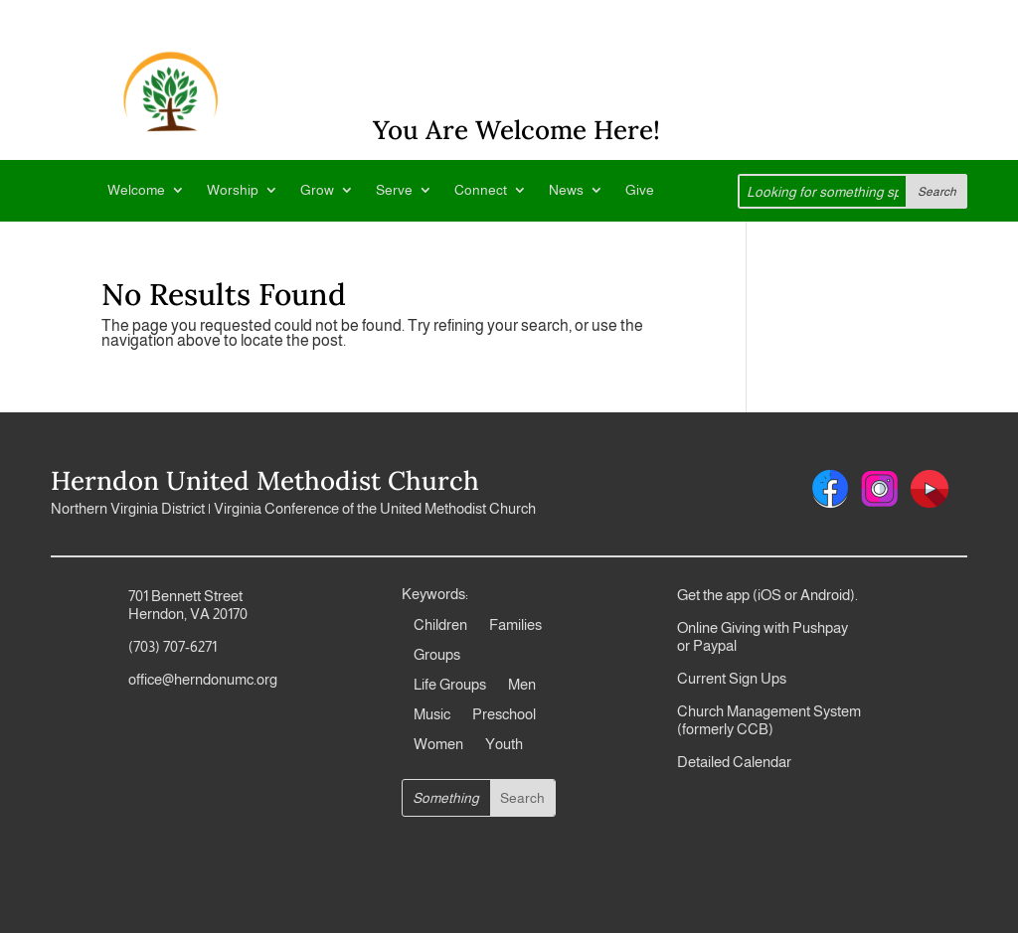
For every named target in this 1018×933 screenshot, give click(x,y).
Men (522, 685)
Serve (394, 190)
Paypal (713, 645)
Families (515, 625)
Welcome (136, 190)
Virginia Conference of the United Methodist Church (375, 508)
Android (825, 594)
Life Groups (450, 685)
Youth (504, 744)
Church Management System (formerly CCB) (769, 719)
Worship (232, 190)
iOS (769, 594)
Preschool (504, 714)
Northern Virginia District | (132, 508)
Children (440, 625)
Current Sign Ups (731, 678)
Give (639, 190)
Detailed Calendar (734, 761)
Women (438, 744)
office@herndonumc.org (202, 679)
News (566, 190)
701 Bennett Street (185, 595)
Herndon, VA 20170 (188, 613)
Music (432, 714)
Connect (480, 190)
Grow (317, 190)
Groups (437, 655)
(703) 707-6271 (172, 646)
